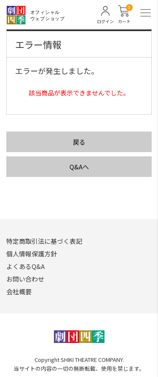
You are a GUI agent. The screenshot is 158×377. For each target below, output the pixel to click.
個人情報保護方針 (31, 253)
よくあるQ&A (25, 266)
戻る (79, 141)
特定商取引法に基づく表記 (44, 241)
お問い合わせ (25, 278)
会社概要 (19, 291)
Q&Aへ (79, 166)
